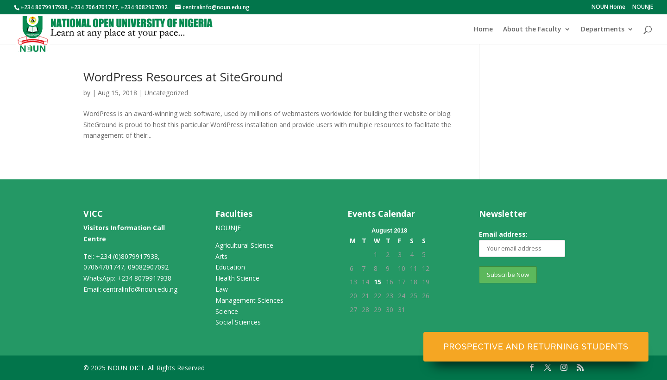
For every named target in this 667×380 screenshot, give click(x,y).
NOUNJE (642, 7)
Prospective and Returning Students (535, 346)
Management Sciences (249, 300)
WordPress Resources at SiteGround (183, 76)
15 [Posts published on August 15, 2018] (377, 281)
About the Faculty (532, 29)
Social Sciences (238, 322)
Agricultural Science (244, 245)
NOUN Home (608, 7)
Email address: (522, 243)
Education (230, 267)
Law (221, 289)
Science (226, 311)
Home (483, 29)
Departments (602, 29)
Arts (221, 256)
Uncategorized (166, 92)
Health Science (237, 278)
